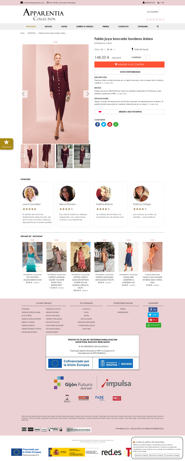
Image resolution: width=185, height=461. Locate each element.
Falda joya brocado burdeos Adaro (51, 33)
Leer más (109, 83)
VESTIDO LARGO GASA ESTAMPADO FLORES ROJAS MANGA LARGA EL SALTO (80, 282)
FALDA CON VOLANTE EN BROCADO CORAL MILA (152, 280)
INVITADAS (31, 26)
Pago (86, 312)
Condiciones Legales (86, 325)
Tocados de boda (53, 329)
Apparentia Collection (32, 274)
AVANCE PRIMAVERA (152, 274)
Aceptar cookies (141, 455)
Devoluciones (86, 319)
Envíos (86, 315)
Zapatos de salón (53, 322)
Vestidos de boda (28, 325)
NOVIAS (48, 26)
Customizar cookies (172, 455)
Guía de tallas (141, 49)
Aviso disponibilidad (130, 72)
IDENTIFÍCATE (149, 3)
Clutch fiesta (27, 315)
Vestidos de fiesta (52, 312)
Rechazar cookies (156, 455)
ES (158, 3)
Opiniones (143, 26)
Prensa (105, 26)
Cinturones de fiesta (29, 332)
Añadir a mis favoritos (130, 112)
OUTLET (64, 26)
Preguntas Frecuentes (86, 322)
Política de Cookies (139, 451)
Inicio (22, 33)
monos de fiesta (52, 332)
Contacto (123, 26)
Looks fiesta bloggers (54, 325)
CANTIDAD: (136, 57)
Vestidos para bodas (54, 319)
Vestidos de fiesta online (31, 312)
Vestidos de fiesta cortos (31, 329)
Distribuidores (123, 312)
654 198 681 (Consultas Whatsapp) (61, 3)
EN (163, 3)
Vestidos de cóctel (53, 309)
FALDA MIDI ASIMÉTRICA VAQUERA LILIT (128, 280)
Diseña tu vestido (84, 26)
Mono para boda (53, 315)
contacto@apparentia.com (32, 3)
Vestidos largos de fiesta (31, 319)
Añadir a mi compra (129, 64)
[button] (156, 12)
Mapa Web (86, 329)
